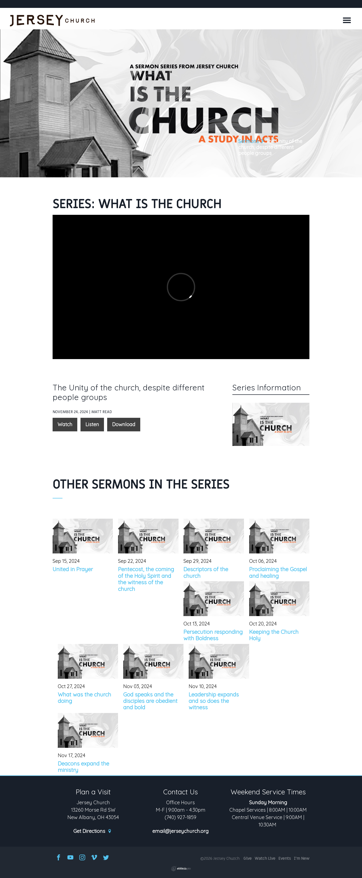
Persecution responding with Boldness (213, 635)
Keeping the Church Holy (274, 635)
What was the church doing (84, 697)
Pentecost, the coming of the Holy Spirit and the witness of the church (146, 579)
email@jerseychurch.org (180, 831)
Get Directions (92, 831)
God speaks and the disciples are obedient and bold (150, 701)
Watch (65, 424)
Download (123, 424)
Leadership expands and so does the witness (214, 701)
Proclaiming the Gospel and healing (278, 572)
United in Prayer (73, 569)
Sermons (248, 141)
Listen (92, 424)
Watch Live (265, 858)
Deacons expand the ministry (83, 766)
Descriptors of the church (205, 572)
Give (247, 858)
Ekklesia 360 (181, 868)
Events (284, 858)
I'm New (301, 858)
